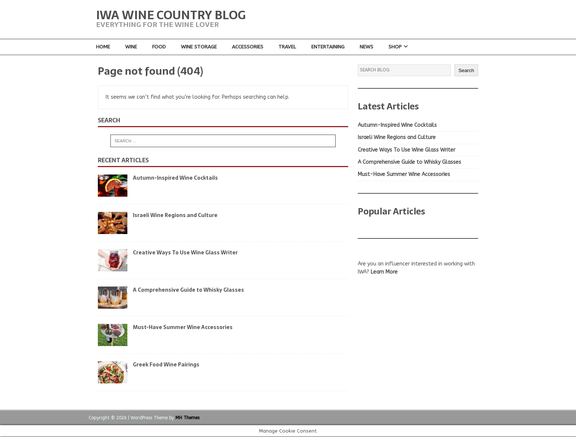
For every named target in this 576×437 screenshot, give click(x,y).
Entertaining (328, 47)
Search (466, 70)
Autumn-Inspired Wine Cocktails (175, 178)
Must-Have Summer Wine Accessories (183, 327)
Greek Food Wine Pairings (166, 364)
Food (159, 47)
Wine (131, 47)
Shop (395, 47)
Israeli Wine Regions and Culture (175, 215)
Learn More (384, 272)
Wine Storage (199, 47)
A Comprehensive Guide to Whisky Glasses (188, 290)
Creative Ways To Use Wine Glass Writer (185, 252)
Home (103, 47)
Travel (287, 47)
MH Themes (187, 417)
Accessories (248, 47)
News (367, 47)
